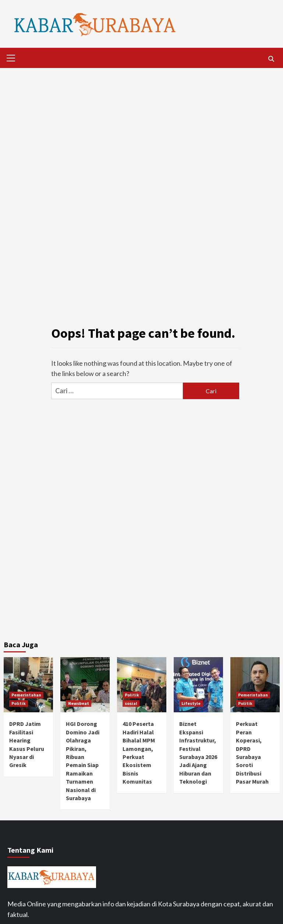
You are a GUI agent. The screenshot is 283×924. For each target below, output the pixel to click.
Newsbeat (78, 703)
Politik (18, 703)
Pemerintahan (26, 695)
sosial (131, 703)
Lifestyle (191, 703)
